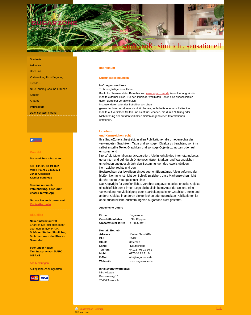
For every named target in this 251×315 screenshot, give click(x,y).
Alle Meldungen (39, 263)
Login (219, 308)
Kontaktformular (40, 204)
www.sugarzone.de (157, 93)
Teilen (36, 140)
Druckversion (84, 309)
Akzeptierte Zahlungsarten (46, 268)
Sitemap (99, 309)
